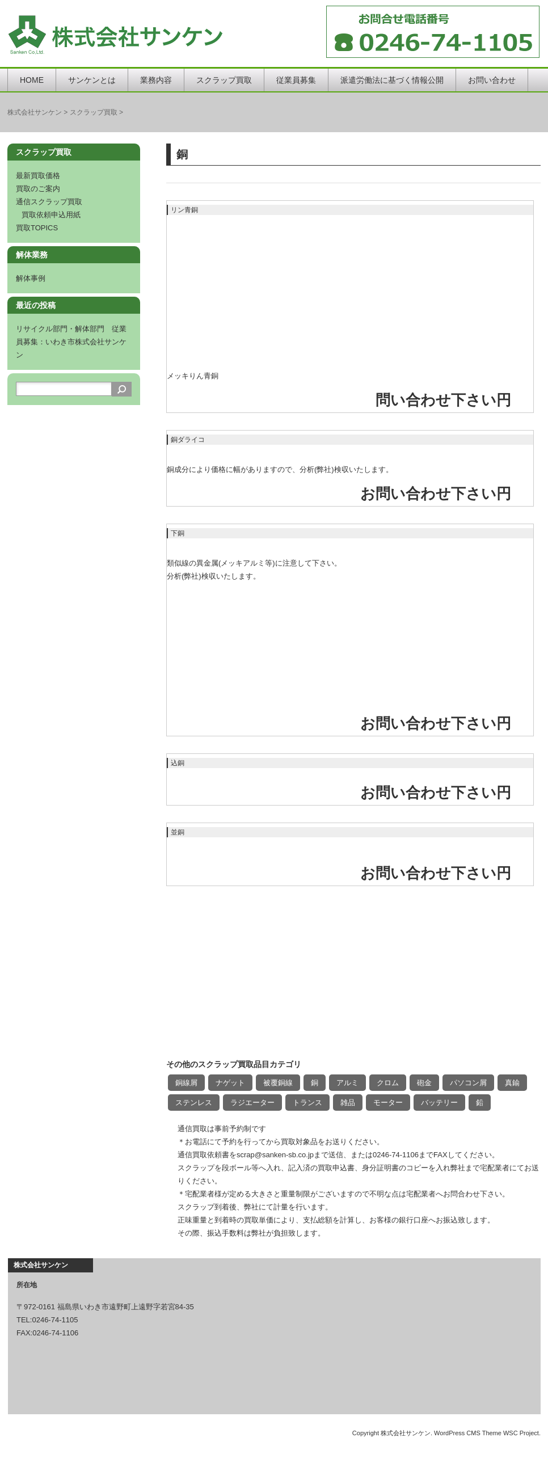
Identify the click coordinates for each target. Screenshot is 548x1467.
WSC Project (521, 1433)
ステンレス (193, 1102)
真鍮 (512, 1082)
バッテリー (439, 1102)
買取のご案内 (38, 188)
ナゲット (230, 1082)
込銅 (177, 763)
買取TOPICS (37, 228)
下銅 (177, 533)
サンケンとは (92, 80)
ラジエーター (252, 1102)
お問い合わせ (492, 80)
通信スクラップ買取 (49, 201)
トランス (307, 1102)
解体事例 (30, 278)
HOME (32, 80)
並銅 (177, 832)
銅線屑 (186, 1082)
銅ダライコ (188, 440)
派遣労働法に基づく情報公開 (392, 80)
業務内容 (156, 80)
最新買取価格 (38, 175)
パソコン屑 (468, 1082)
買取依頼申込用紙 (51, 214)
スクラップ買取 (224, 80)
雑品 (347, 1102)
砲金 (424, 1082)
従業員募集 (296, 80)
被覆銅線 (278, 1082)
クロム (388, 1082)
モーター (388, 1102)
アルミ (347, 1082)
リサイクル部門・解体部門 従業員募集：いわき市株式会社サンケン (71, 341)
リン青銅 (184, 210)
